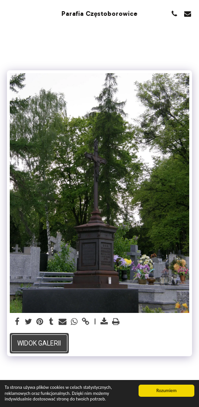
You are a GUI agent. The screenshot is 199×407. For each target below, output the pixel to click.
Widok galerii (39, 343)
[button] (10, 13)
